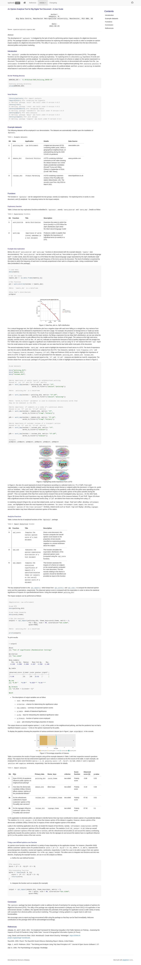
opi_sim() (72, 588)
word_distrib (19, 284)
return (14, 877)
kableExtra (20, 109)
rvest (18, 104)
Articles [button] (43, 3)
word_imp (18, 384)
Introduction (109, 15)
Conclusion (109, 25)
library (12, 98)
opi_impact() (36, 588)
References (109, 28)
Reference (32, 3)
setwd (11, 86)
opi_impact (22, 620)
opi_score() (59, 588)
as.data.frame (26, 278)
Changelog (53, 3)
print (11, 633)
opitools (11, 3)
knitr (18, 100)
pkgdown (126, 960)
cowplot (19, 117)
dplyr (18, 113)
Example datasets (111, 18)
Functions (108, 22)
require (12, 100)
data (10, 272)
